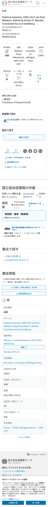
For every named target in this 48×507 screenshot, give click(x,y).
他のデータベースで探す (15, 167)
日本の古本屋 (13, 256)
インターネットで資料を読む (13, 471)
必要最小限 (13, 502)
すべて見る (39, 78)
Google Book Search (17, 259)
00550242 (8, 343)
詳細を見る (12, 496)
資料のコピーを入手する (12, 475)
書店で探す (24, 137)
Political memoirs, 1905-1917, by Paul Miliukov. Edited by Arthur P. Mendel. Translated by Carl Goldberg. (22, 326)
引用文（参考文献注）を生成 (17, 157)
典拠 (24, 347)
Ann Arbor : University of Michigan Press (22, 362)
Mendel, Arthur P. (12, 351)
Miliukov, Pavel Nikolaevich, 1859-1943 (22, 340)
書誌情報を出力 (12, 162)
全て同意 (35, 502)
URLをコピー (16, 151)
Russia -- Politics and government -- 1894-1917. (24, 429)
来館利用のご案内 (37, 204)
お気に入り (8, 151)
